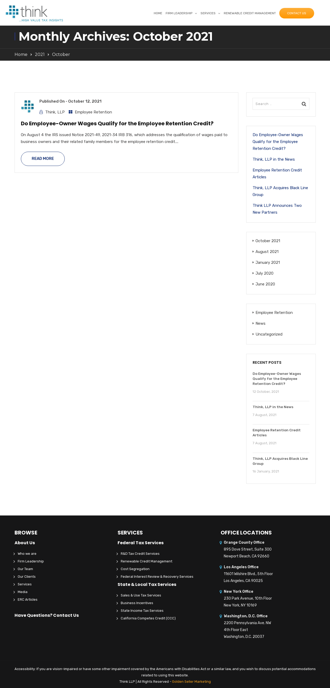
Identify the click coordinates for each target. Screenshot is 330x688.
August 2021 (266, 251)
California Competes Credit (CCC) (148, 618)
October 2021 (267, 240)
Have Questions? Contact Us (47, 615)
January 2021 (267, 262)
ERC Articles (28, 599)
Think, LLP (55, 112)
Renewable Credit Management (250, 13)
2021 (40, 54)
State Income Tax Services (142, 611)
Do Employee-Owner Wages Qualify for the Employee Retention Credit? (117, 123)
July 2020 (264, 273)
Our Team (25, 569)
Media (22, 592)
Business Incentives (137, 603)
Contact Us (296, 13)
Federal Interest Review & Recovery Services (157, 577)
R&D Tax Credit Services (140, 554)
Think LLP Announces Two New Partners (277, 209)
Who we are (27, 554)
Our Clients (27, 577)
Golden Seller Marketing (191, 682)
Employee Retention (93, 112)
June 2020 (265, 284)
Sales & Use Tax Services (141, 595)
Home (158, 13)
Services (208, 13)
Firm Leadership (179, 13)
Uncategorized (268, 334)
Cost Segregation (135, 569)
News (260, 323)
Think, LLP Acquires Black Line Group (280, 191)
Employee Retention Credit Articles (277, 173)
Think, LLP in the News (274, 159)
